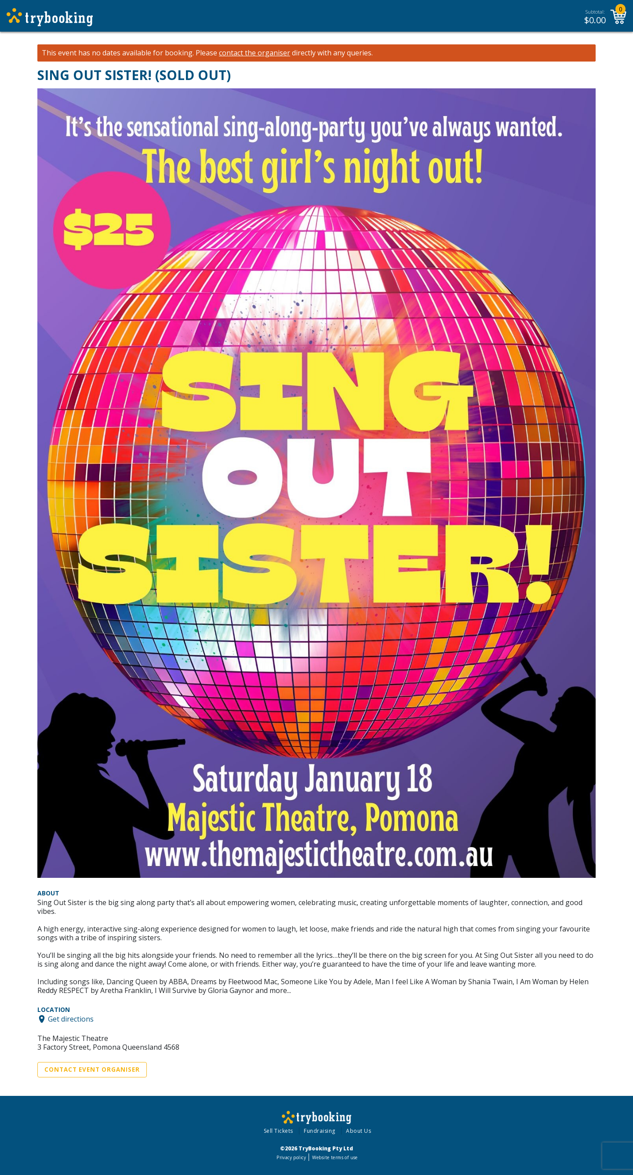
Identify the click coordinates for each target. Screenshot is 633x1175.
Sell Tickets (278, 1131)
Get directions (71, 1019)
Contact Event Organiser (92, 1069)
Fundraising (319, 1131)
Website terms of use (334, 1157)
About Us (358, 1131)
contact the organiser (254, 53)
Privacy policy (291, 1157)
